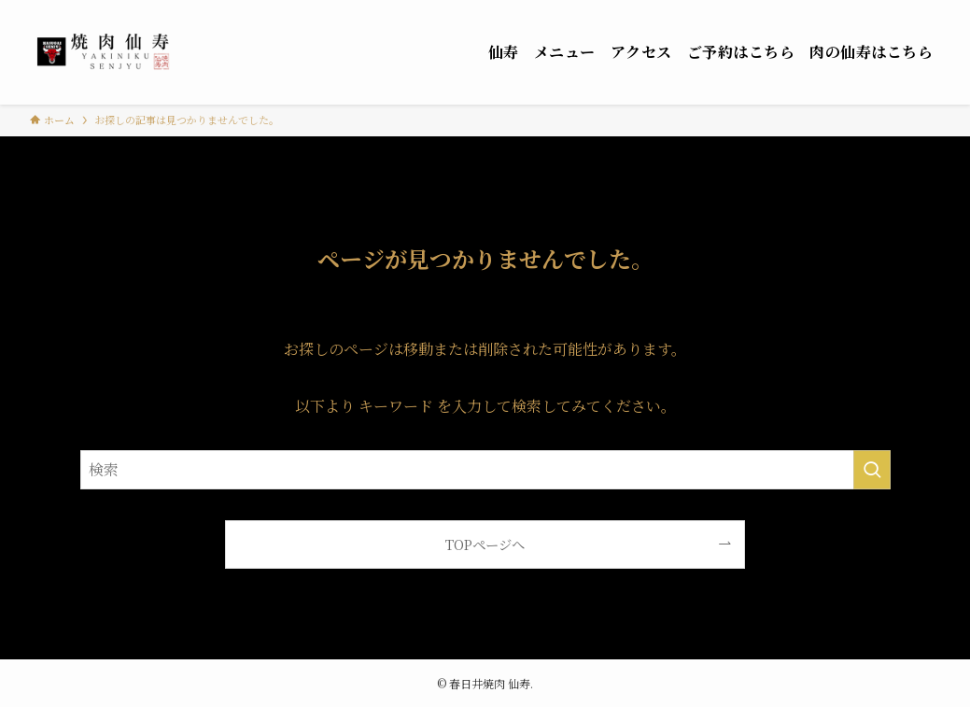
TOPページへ (485, 544)
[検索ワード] (485, 469)
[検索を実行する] (872, 469)
